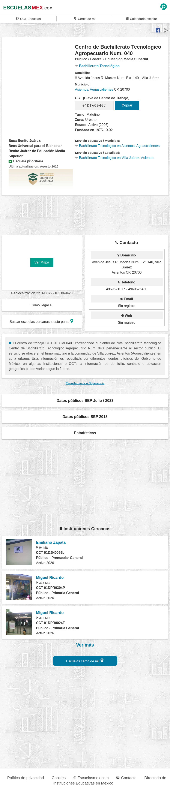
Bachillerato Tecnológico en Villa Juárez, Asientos (114, 158)
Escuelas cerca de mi (85, 660)
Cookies (59, 778)
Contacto (126, 778)
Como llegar (42, 305)
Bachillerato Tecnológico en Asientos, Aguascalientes (117, 146)
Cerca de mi (84, 18)
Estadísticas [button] (85, 433)
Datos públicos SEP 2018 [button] (85, 417)
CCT (28, 18)
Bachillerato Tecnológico (97, 66)
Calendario (141, 18)
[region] (39, 78)
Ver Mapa (42, 262)
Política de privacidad (25, 778)
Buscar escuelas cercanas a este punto (42, 321)
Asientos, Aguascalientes (94, 89)
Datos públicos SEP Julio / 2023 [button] (85, 400)
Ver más (85, 645)
